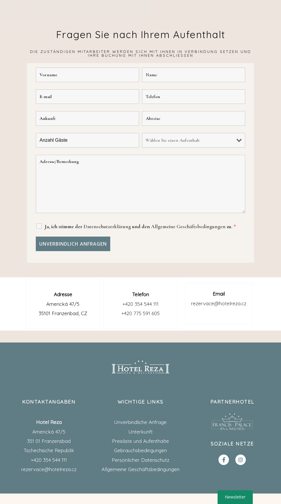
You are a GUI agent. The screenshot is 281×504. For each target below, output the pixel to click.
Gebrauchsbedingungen (140, 450)
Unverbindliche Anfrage (140, 422)
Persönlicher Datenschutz (140, 460)
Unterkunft (140, 432)
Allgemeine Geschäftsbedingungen (140, 469)
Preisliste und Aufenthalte (140, 441)
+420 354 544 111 (140, 304)
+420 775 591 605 (140, 313)
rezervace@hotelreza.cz (218, 303)
